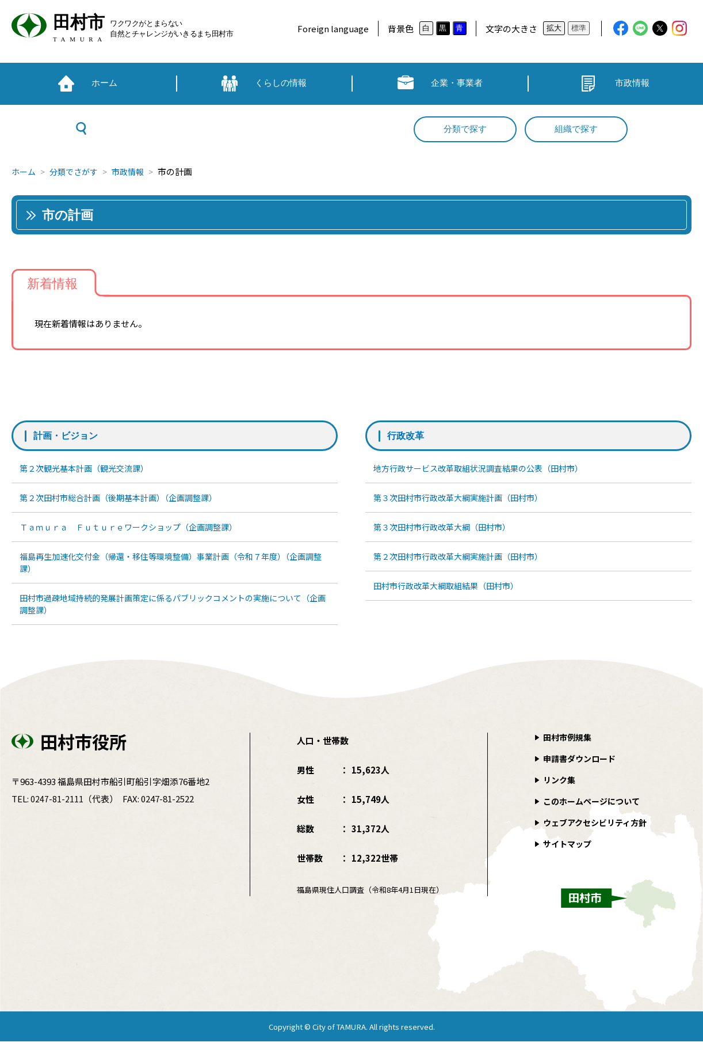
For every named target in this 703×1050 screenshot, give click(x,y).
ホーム (24, 171)
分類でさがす (78, 171)
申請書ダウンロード (582, 767)
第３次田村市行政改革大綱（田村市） (447, 530)
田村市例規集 (569, 746)
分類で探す (465, 129)
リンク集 (560, 788)
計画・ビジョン (69, 435)
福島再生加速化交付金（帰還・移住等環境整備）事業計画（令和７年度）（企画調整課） (173, 567)
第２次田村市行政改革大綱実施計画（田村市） (464, 561)
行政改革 (408, 435)
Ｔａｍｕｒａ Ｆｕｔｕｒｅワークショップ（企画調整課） (136, 530)
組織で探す (576, 129)
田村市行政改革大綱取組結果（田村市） (451, 592)
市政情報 (135, 171)
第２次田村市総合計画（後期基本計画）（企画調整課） (126, 499)
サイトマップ (569, 852)
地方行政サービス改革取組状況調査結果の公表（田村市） (486, 469)
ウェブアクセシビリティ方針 (598, 831)
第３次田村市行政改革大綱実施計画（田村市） (464, 499)
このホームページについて (595, 809)
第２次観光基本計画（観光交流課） (89, 469)
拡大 (554, 28)
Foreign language (333, 28)
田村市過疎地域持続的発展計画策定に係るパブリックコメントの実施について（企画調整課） (171, 611)
